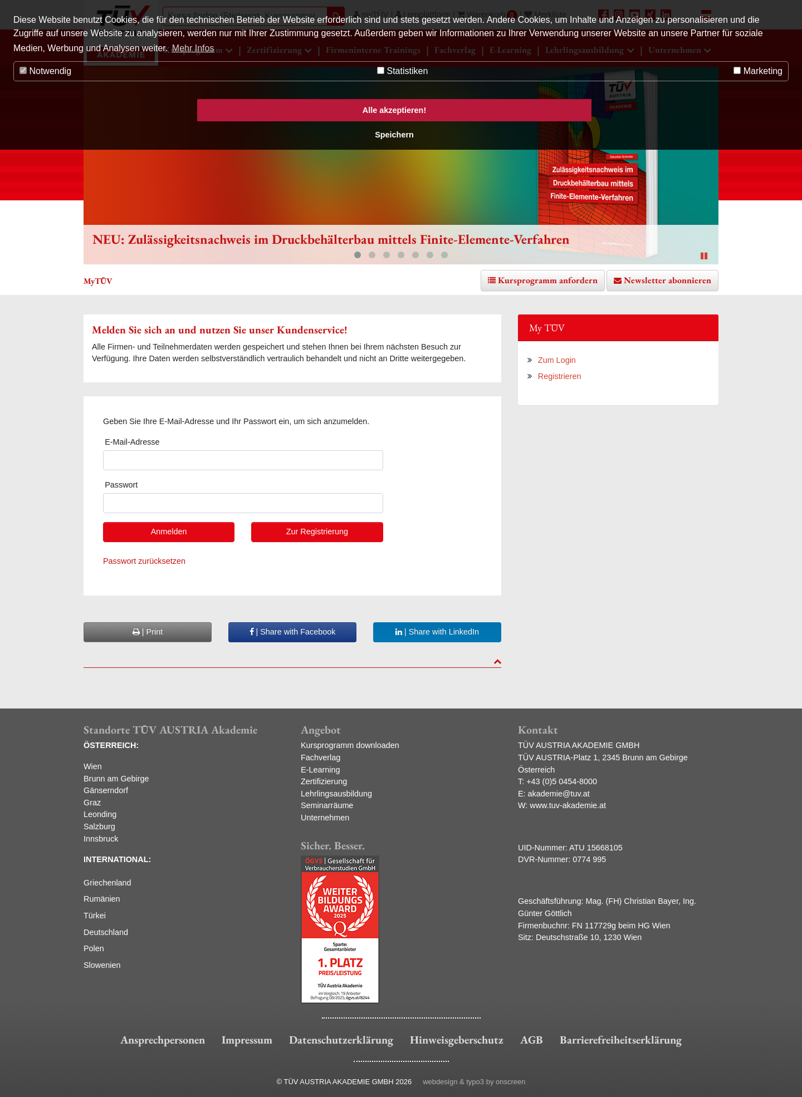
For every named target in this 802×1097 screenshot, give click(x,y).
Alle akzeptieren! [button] (394, 110)
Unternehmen (325, 817)
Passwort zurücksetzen (144, 561)
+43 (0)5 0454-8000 (561, 781)
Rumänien (102, 898)
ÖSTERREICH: (111, 745)
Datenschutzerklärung (341, 1039)
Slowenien (102, 965)
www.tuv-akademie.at (568, 805)
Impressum (247, 1039)
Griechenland (107, 882)
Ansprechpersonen (162, 1039)
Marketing (758, 71)
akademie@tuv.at (559, 793)
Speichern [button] (394, 134)
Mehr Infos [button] (193, 48)
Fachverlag (320, 757)
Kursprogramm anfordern (548, 280)
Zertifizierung (324, 781)
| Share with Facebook (293, 631)
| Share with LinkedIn (437, 631)
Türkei (95, 915)
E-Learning (320, 769)
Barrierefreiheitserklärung (621, 1039)
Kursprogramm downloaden (350, 745)
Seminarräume (327, 805)
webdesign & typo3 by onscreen (474, 1082)
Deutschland (106, 932)
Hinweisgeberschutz (456, 1039)
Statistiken (402, 71)
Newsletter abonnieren (667, 280)
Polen (94, 948)
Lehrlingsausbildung (336, 793)
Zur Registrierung (317, 531)
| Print (148, 631)
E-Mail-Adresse (132, 441)
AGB (531, 1039)
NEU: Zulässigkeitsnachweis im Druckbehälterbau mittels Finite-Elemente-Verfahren (331, 239)
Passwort (121, 484)
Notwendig (45, 71)
